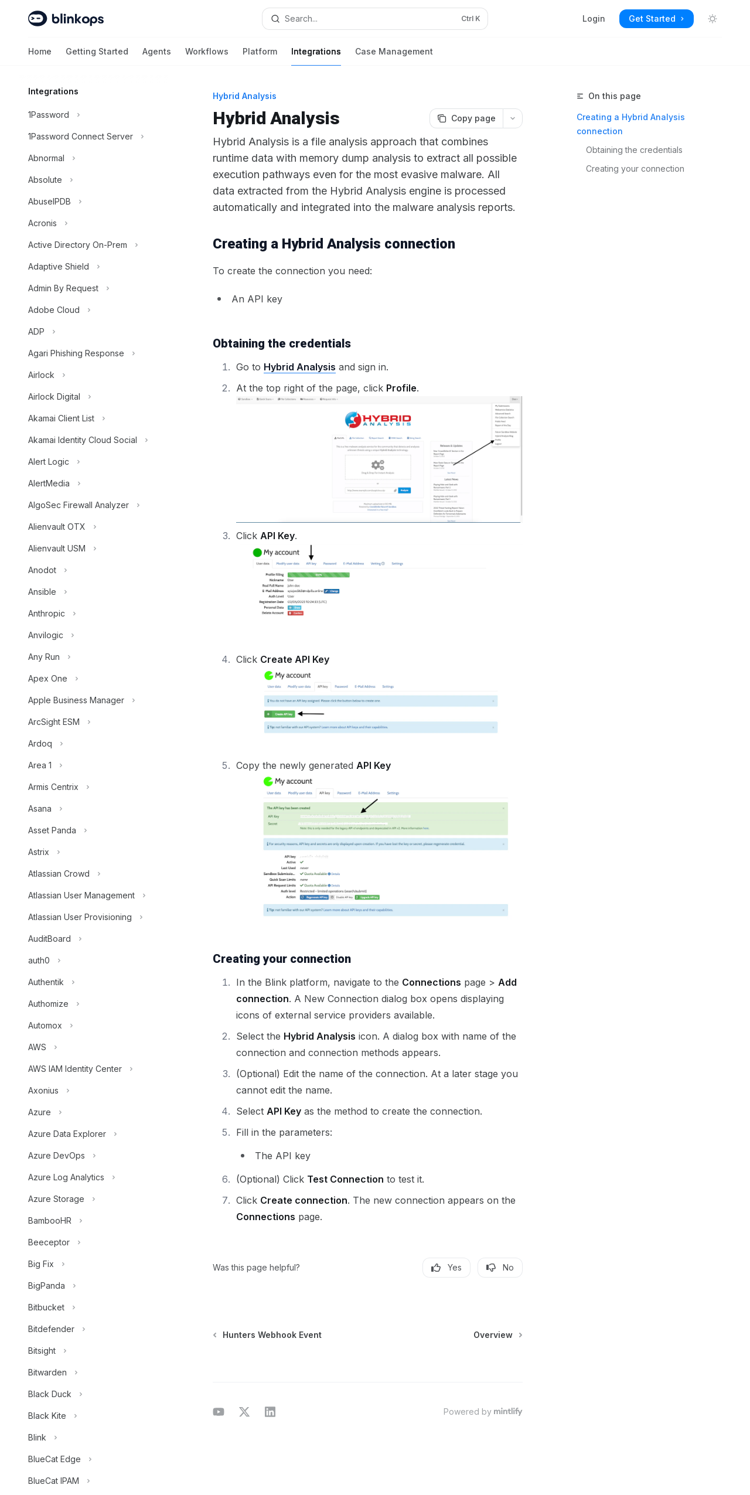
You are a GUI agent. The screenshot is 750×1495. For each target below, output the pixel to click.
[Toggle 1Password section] (94, 114)
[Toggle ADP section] (94, 331)
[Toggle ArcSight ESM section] (94, 722)
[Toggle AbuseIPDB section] (94, 201)
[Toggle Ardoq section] (94, 743)
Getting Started (97, 56)
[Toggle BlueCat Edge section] (94, 1459)
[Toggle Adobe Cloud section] (94, 310)
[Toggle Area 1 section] (94, 765)
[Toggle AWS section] (94, 1047)
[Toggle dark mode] (712, 18)
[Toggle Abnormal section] (94, 158)
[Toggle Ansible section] (94, 591)
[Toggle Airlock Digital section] (94, 396)
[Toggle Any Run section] (94, 657)
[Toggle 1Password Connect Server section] (94, 136)
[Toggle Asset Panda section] (94, 830)
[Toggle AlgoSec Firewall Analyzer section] (94, 505)
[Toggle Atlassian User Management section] (94, 895)
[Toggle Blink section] (94, 1437)
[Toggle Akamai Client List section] (94, 418)
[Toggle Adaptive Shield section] (94, 266)
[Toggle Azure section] (94, 1112)
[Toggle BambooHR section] (94, 1220)
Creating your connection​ (635, 168)
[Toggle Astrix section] (94, 852)
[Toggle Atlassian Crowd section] (94, 873)
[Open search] (375, 18)
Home (40, 56)
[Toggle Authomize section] (94, 1003)
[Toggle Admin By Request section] (94, 288)
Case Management (394, 56)
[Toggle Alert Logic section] (94, 461)
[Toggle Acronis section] (94, 223)
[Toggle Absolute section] (94, 179)
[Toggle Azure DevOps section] (94, 1155)
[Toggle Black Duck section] (94, 1394)
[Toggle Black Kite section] (94, 1415)
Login (593, 18)
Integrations (316, 56)
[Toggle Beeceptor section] (94, 1242)
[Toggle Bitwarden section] (94, 1372)
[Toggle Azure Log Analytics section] (94, 1177)
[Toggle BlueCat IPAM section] (94, 1480)
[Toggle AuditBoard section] (94, 938)
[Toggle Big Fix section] (94, 1264)
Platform (260, 56)
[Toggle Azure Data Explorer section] (94, 1134)
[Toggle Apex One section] (94, 678)
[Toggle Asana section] (94, 808)
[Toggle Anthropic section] (94, 613)
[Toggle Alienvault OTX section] (94, 526)
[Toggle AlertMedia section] (94, 483)
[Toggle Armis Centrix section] (94, 787)
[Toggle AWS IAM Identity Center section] (94, 1068)
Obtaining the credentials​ (634, 150)
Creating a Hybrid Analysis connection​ (631, 124)
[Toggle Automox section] (94, 1025)
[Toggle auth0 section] (94, 960)
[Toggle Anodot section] (94, 570)
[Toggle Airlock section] (94, 375)
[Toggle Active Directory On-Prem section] (94, 245)
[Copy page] (466, 118)
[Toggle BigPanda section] (94, 1285)
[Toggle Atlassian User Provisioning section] (94, 917)
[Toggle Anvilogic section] (94, 635)
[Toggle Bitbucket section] (94, 1307)
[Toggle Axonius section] (94, 1090)
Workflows (207, 56)
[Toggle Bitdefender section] (94, 1329)
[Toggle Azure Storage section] (94, 1199)
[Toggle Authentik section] (94, 982)
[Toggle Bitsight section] (94, 1350)
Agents (156, 56)
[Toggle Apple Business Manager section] (94, 700)
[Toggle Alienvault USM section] (94, 548)
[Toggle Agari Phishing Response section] (94, 353)
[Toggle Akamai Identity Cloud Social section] (94, 440)
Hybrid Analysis (300, 367)
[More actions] (513, 118)
